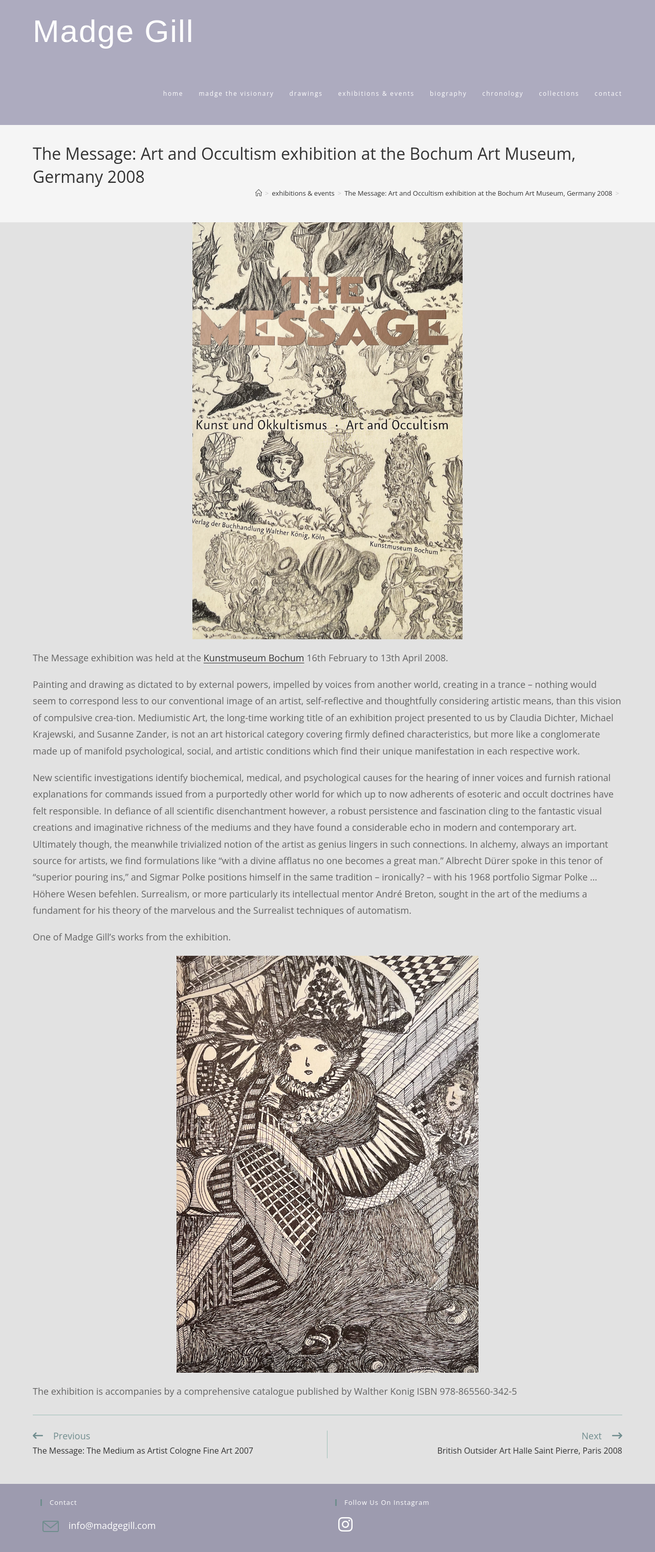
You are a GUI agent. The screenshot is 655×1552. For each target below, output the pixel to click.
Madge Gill (113, 31)
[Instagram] (345, 1525)
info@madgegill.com (112, 1525)
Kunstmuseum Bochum (254, 658)
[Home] (258, 193)
